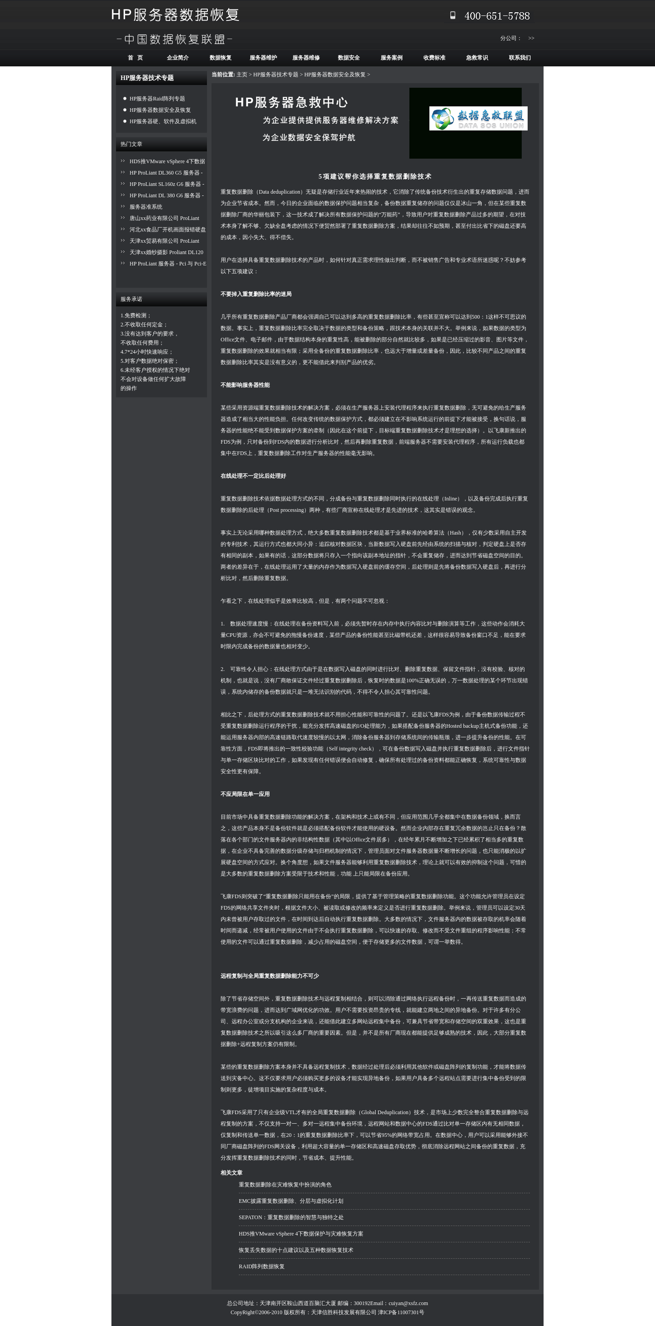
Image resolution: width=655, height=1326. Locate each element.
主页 (242, 74)
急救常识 (477, 58)
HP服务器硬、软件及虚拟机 (163, 121)
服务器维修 (306, 58)
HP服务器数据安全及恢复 (160, 110)
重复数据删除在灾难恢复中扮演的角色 (285, 1184)
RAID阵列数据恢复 (262, 1266)
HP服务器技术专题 (275, 74)
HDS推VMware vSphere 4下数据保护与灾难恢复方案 (301, 1234)
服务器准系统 (146, 207)
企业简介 (178, 58)
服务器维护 (263, 58)
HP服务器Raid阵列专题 (157, 98)
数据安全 (349, 58)
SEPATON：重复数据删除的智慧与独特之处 (291, 1217)
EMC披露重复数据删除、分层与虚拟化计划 (291, 1201)
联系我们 (520, 58)
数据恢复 (221, 58)
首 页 (135, 58)
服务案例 (392, 58)
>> (531, 38)
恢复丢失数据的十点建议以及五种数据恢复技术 (296, 1250)
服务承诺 (131, 299)
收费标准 (434, 58)
